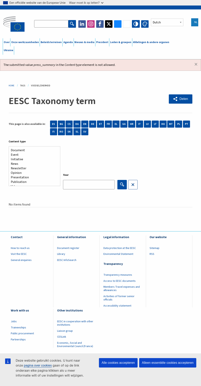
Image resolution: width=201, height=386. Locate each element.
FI (53, 132)
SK (69, 132)
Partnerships (18, 340)
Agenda (68, 42)
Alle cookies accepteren (118, 362)
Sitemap (154, 248)
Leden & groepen (120, 42)
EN (84, 124)
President (102, 42)
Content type (17, 142)
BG (61, 124)
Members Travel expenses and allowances (121, 288)
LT (155, 124)
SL (77, 132)
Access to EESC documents (119, 281)
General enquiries (21, 260)
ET (100, 124)
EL (116, 124)
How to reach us (20, 248)
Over (7, 42)
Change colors (145, 24)
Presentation (32, 177)
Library (61, 254)
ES (53, 124)
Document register (68, 248)
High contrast (136, 24)
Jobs (14, 321)
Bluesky (118, 24)
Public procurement (22, 333)
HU (163, 124)
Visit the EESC (19, 254)
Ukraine (8, 50)
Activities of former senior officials (118, 298)
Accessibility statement (117, 306)
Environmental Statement (118, 254)
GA (124, 124)
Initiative (32, 159)
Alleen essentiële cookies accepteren (168, 362)
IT (139, 124)
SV (84, 132)
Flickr (127, 24)
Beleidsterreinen (51, 42)
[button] (180, 98)
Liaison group (65, 331)
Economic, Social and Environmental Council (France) (75, 344)
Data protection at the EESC (119, 248)
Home (11, 85)
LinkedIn (82, 24)
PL (178, 124)
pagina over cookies (38, 365)
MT (171, 124)
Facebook (100, 24)
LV (147, 124)
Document (32, 150)
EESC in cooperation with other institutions (75, 323)
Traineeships (18, 328)
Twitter (109, 24)
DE (92, 124)
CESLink (61, 337)
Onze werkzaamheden (25, 42)
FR (108, 124)
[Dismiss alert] (196, 64)
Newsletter (32, 168)
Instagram (91, 24)
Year (66, 175)
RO (61, 132)
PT (186, 124)
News (32, 164)
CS (69, 124)
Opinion (32, 173)
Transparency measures (117, 275)
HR (131, 124)
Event (32, 155)
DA (77, 124)
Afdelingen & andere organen (151, 42)
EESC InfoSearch (66, 260)
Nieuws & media (84, 42)
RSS (152, 254)
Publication (32, 182)
